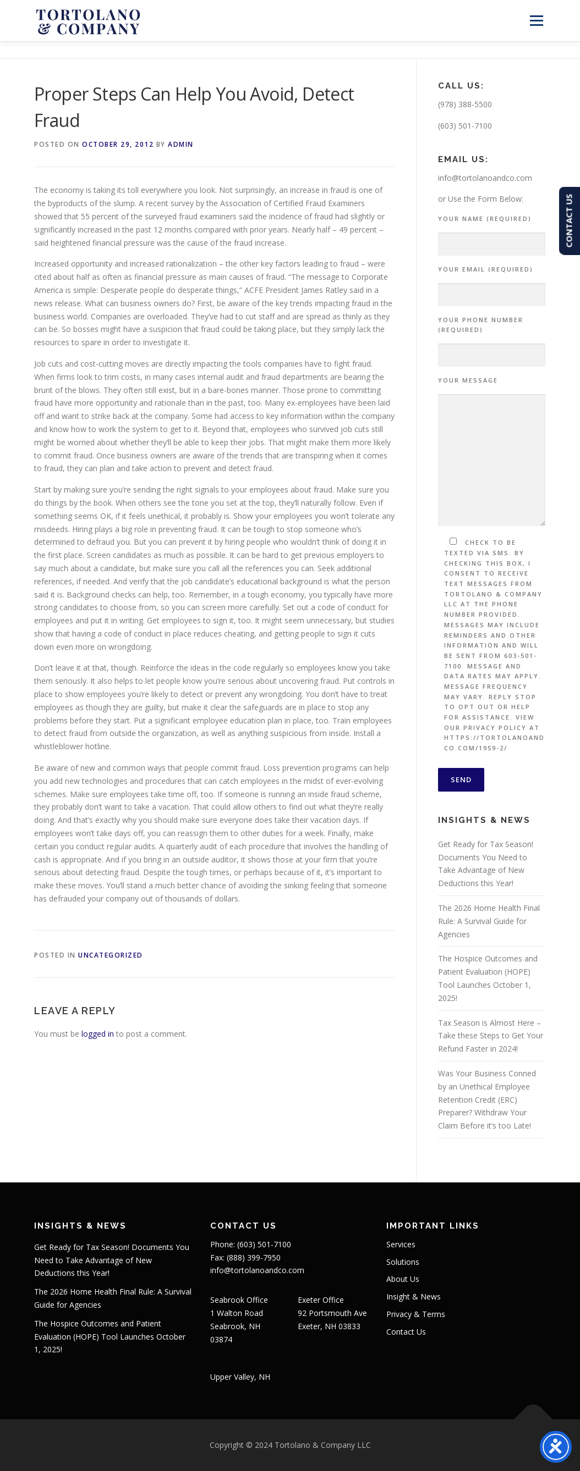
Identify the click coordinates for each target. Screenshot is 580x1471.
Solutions (402, 1262)
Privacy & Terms (415, 1314)
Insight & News (413, 1296)
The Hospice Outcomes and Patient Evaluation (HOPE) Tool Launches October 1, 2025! (109, 1336)
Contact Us (406, 1331)
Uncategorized (110, 955)
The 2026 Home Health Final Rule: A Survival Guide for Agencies (489, 921)
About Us (402, 1279)
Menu (536, 20)
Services (400, 1244)
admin (181, 144)
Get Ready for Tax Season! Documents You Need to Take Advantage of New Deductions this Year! (111, 1260)
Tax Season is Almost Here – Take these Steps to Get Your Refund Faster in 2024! (490, 1035)
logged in (97, 1033)
